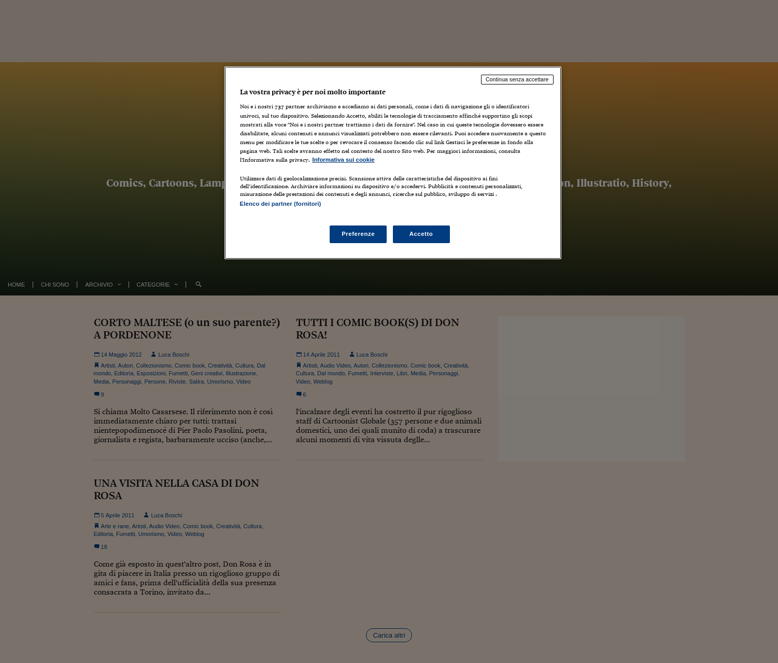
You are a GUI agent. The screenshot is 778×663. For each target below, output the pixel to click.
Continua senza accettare (517, 79)
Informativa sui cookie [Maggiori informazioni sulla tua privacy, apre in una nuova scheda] (344, 160)
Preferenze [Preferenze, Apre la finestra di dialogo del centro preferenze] (358, 234)
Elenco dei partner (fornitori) (280, 204)
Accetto (421, 234)
